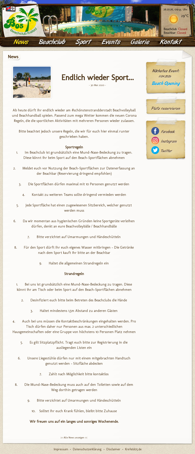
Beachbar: (175, 33)
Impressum (61, 449)
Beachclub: (175, 29)
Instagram (169, 141)
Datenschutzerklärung (87, 449)
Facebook (168, 131)
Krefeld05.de (133, 449)
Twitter (166, 151)
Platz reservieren (165, 108)
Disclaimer (113, 449)
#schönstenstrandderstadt (92, 110)
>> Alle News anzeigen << (73, 437)
